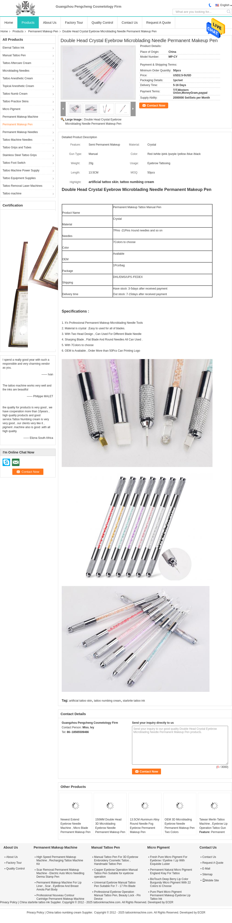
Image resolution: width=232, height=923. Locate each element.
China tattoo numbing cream (63, 912)
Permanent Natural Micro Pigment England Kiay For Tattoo (171, 871)
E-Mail (206, 868)
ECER (169, 902)
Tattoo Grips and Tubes (17, 147)
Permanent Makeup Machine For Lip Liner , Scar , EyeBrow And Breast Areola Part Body (58, 886)
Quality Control (102, 22)
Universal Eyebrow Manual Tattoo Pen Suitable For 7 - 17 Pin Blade (115, 884)
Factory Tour (74, 22)
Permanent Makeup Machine (20, 116)
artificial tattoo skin (80, 700)
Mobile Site (210, 880)
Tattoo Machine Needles (17, 139)
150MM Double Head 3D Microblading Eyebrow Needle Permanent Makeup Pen (110, 826)
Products (28, 22)
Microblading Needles (16, 70)
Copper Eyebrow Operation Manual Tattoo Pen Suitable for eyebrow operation (116, 873)
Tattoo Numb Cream (15, 93)
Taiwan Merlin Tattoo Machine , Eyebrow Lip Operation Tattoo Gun (213, 824)
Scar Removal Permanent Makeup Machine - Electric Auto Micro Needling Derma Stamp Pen (60, 873)
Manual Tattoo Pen (14, 55)
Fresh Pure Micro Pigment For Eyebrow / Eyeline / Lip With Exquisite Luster (168, 860)
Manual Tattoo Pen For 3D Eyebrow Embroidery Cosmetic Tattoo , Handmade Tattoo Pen (116, 860)
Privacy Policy (8, 902)
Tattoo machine (12, 193)
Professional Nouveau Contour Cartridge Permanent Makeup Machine (60, 897)
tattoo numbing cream (107, 700)
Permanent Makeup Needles (20, 132)
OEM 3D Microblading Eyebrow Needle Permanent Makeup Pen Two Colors (180, 826)
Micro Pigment (11, 109)
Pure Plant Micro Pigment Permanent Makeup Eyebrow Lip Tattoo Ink (170, 895)
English (224, 5)
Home (8, 22)
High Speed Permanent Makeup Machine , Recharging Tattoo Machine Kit (59, 860)
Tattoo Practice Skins (16, 101)
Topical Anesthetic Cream (18, 86)
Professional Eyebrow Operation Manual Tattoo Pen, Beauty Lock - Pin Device (117, 895)
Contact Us (130, 22)
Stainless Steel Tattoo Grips (20, 155)
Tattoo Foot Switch (14, 162)
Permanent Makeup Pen (43, 31)
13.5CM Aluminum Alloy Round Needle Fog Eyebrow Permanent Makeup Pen (144, 826)
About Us (50, 22)
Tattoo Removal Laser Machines (22, 185)
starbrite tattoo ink (134, 700)
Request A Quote (158, 22)
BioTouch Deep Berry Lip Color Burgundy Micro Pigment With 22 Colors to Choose (170, 882)
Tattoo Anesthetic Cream (18, 78)
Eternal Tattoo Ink (13, 47)
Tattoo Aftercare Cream (17, 63)
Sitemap (207, 874)
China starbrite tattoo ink (34, 902)
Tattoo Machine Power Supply (21, 170)
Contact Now (156, 105)
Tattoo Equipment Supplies (19, 178)
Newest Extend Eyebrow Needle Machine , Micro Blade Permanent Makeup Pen (75, 826)
